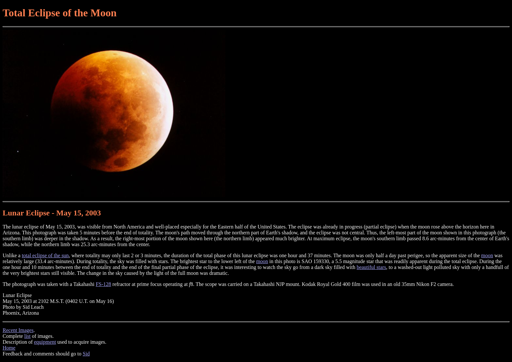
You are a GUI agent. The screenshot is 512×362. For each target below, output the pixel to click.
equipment (45, 342)
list (27, 336)
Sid (86, 353)
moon (487, 255)
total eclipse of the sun (45, 255)
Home (9, 348)
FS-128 (103, 284)
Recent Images (18, 330)
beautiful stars (371, 267)
